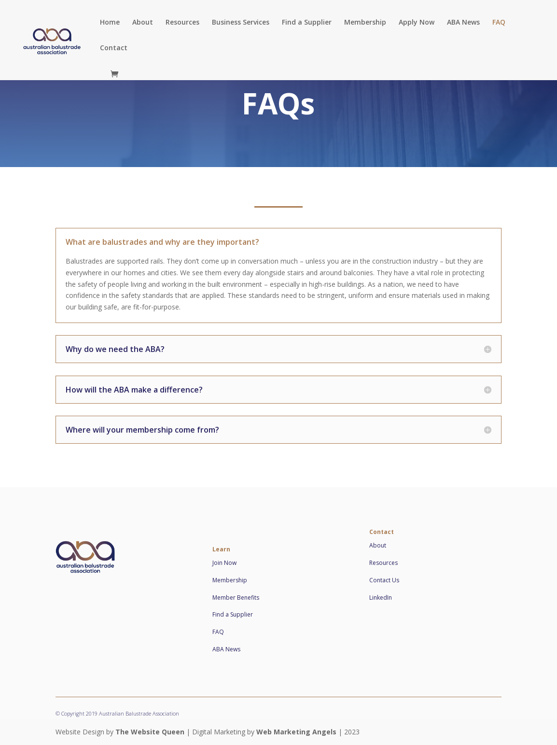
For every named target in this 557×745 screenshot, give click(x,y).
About (142, 23)
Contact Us (384, 580)
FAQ (498, 23)
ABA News (463, 23)
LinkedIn (380, 597)
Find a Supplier (307, 23)
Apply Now (416, 23)
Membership (365, 23)
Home (110, 23)
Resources (182, 23)
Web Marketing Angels (296, 731)
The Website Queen (149, 731)
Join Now (224, 563)
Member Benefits (235, 597)
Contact (113, 48)
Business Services (240, 23)
